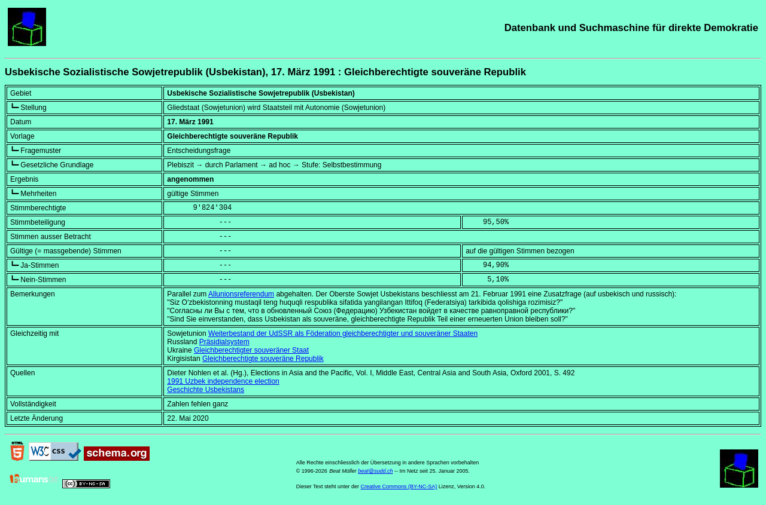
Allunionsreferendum (241, 294)
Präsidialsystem (224, 342)
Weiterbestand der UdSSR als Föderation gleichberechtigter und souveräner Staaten (343, 333)
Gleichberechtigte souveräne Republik (263, 358)
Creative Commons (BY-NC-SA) (399, 486)
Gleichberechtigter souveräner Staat (251, 350)
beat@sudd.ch (375, 471)
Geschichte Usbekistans (205, 389)
